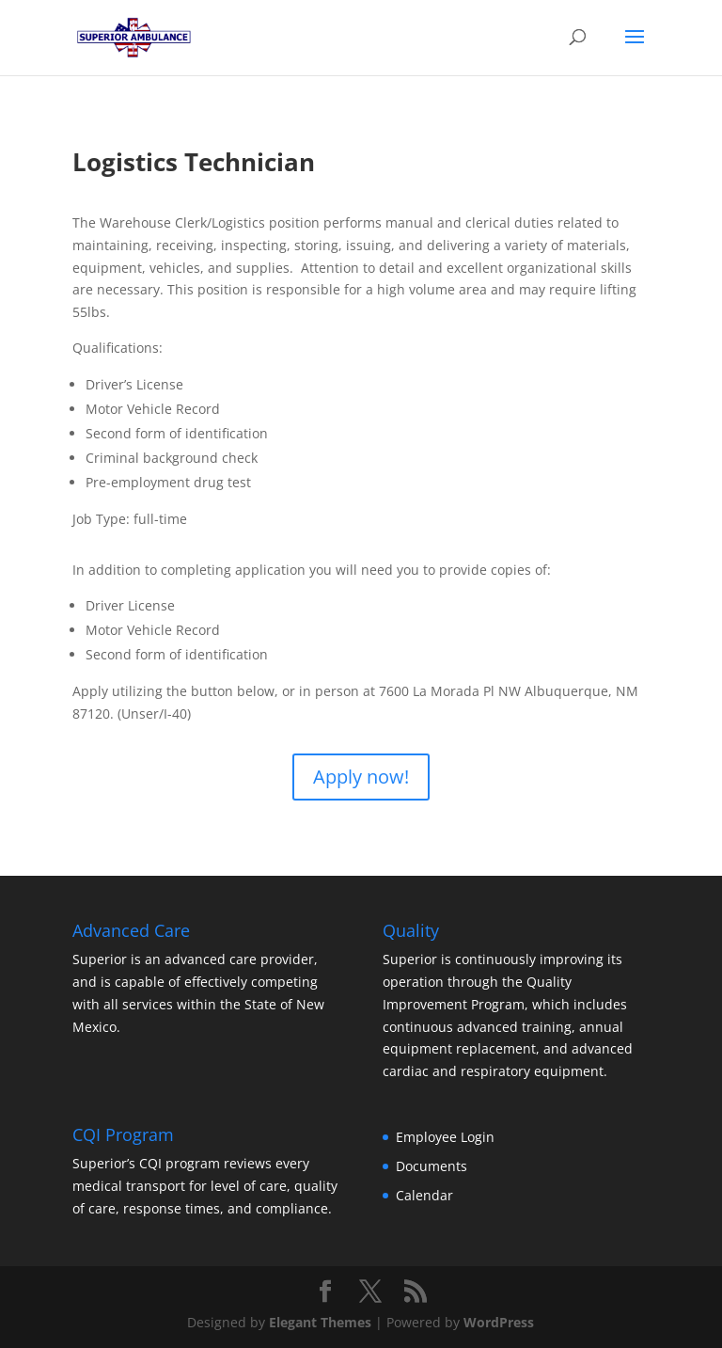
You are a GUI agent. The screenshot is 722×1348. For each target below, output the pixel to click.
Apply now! (361, 776)
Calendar (424, 1195)
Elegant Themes (320, 1322)
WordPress (498, 1322)
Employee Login (445, 1137)
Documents (431, 1166)
